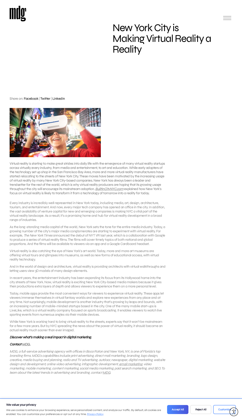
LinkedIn (58, 98)
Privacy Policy (95, 414)
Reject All (200, 409)
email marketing (130, 366)
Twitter (45, 98)
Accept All (178, 409)
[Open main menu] (227, 19)
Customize (224, 409)
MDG (26, 346)
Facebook (31, 98)
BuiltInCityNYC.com (109, 189)
